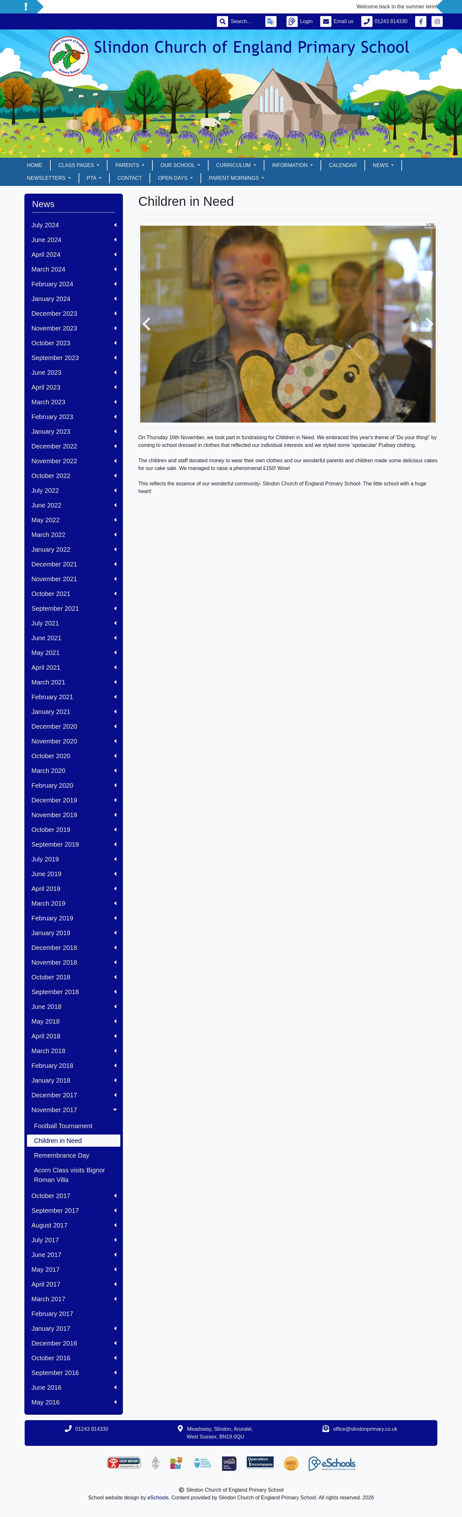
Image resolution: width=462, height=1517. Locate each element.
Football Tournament (63, 1125)
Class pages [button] (76, 165)
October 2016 (73, 1358)
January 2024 (73, 298)
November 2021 (73, 578)
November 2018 (73, 962)
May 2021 (73, 652)
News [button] (381, 165)
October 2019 (73, 829)
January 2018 (73, 1080)
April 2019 (73, 888)
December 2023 (73, 313)
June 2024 (73, 239)
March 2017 (73, 1299)
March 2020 (73, 770)
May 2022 (73, 520)
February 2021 (73, 696)
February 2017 (52, 1313)
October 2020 (73, 755)
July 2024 (73, 225)
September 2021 (73, 608)
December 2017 (73, 1095)
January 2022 (73, 549)
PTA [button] (92, 178)
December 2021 (73, 564)
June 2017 (73, 1254)
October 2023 (73, 343)
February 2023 (73, 416)
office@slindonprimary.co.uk (365, 1429)
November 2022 (73, 461)
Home (34, 165)
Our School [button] (178, 165)
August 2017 (73, 1225)
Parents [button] (128, 165)
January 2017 (73, 1328)
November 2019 (73, 814)
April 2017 (73, 1284)
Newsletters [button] (47, 178)
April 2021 (73, 667)
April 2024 (73, 254)
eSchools (157, 1497)
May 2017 (73, 1269)
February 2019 (73, 918)
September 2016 (73, 1372)
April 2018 (73, 1036)
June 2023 (73, 372)
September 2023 (73, 357)
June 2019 (73, 873)
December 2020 (73, 726)
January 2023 (73, 431)
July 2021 (73, 623)
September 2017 (73, 1210)
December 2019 (73, 800)
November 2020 (73, 741)
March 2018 (73, 1050)
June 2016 (73, 1387)
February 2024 (73, 284)
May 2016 (73, 1402)
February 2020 (73, 785)
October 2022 (73, 475)
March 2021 (73, 682)
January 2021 (73, 711)
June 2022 (73, 505)
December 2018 (73, 947)
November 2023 (73, 328)
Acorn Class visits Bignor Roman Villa (69, 1175)
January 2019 (73, 932)
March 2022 (73, 534)
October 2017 (73, 1195)
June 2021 (73, 637)
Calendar (343, 165)
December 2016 (73, 1343)
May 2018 (73, 1021)
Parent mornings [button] (234, 178)
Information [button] (290, 165)
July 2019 (73, 859)
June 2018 (73, 1006)
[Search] (244, 21)
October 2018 (73, 977)
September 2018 (73, 991)
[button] (146, 324)
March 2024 (73, 269)
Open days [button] (173, 178)
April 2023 (73, 387)
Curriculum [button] (234, 165)
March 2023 (73, 402)
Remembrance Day (61, 1155)
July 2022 (73, 490)
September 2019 (73, 844)
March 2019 (73, 903)
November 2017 (74, 1109)
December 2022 (73, 446)
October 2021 (73, 593)
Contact (129, 178)
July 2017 (73, 1240)
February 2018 (73, 1065)
